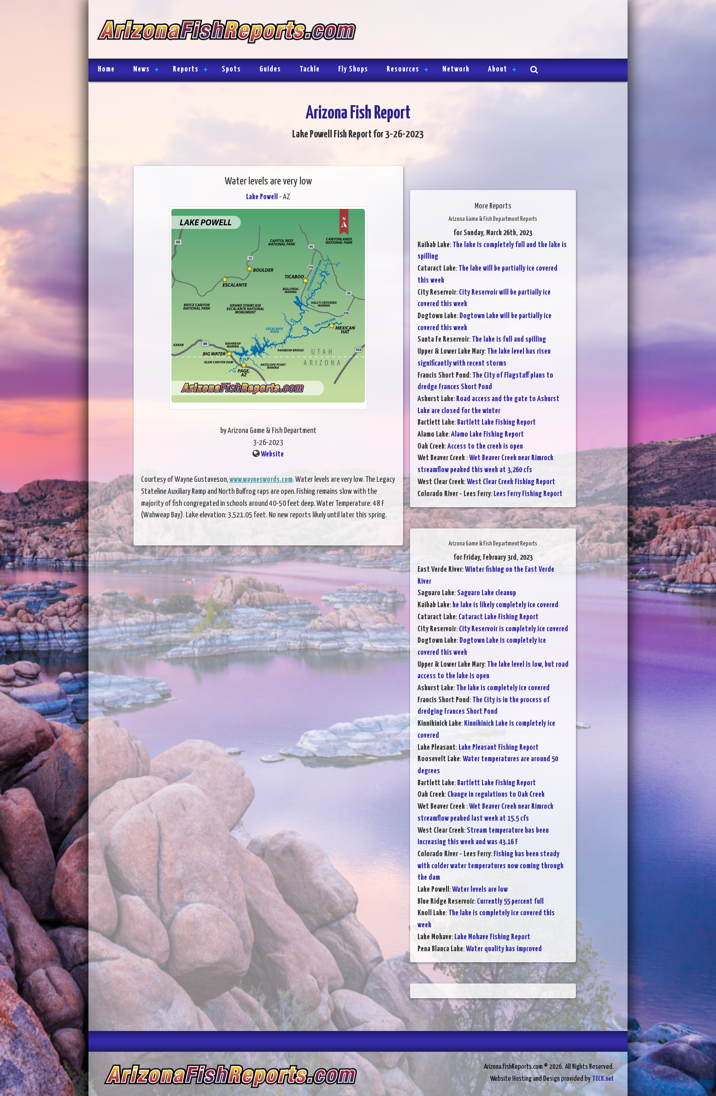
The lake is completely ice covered (503, 688)
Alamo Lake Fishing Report (487, 434)
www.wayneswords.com (261, 480)
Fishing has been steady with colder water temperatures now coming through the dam (490, 866)
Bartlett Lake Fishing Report (496, 423)
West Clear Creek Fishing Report (511, 482)
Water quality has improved (504, 949)
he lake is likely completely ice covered (505, 605)
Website (272, 454)
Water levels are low (480, 890)
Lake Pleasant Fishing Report (498, 748)
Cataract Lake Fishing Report (498, 617)
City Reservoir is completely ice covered (513, 629)
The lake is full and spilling (509, 340)
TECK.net (603, 1078)
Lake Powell (262, 197)
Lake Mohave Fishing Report (492, 937)
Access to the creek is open (485, 446)
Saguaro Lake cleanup (486, 593)
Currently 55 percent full (510, 902)
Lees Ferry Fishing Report (528, 494)
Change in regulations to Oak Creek (496, 795)
